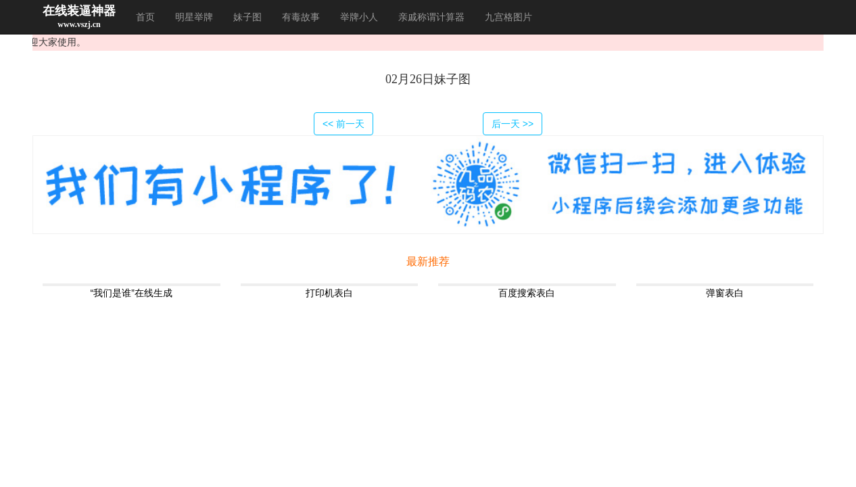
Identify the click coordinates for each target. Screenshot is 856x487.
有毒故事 (301, 16)
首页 (145, 16)
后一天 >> (512, 123)
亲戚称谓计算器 (431, 16)
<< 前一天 (343, 123)
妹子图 (247, 16)
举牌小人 (359, 16)
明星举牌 (194, 16)
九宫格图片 (508, 16)
